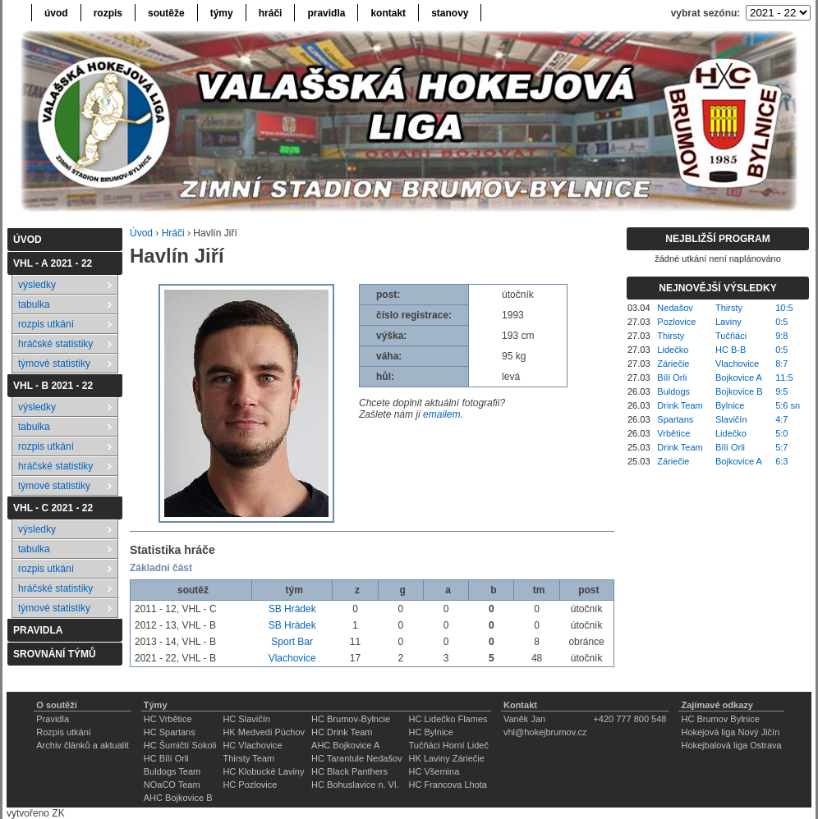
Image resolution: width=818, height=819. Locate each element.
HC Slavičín (246, 719)
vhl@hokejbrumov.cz (544, 732)
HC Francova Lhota (448, 784)
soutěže (166, 13)
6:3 (781, 461)
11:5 (784, 377)
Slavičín (731, 419)
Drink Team (679, 405)
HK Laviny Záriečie (447, 758)
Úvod (141, 233)
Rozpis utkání (63, 732)
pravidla (326, 13)
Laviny (728, 322)
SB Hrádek (292, 609)
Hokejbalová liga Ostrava (731, 745)
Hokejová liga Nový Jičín (730, 732)
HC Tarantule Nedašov (356, 758)
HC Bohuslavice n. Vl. (354, 784)
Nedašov (674, 308)
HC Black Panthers (349, 771)
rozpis (108, 13)
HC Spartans (169, 732)
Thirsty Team (248, 758)
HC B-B (730, 350)
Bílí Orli (672, 377)
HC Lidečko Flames (448, 719)
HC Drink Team (341, 732)
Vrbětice (673, 433)
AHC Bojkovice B (178, 798)
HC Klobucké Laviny (263, 771)
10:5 (784, 308)
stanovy (449, 13)
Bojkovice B (738, 391)
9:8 (781, 336)
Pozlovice (676, 322)
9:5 (781, 391)
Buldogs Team (172, 771)
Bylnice (729, 405)
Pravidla (52, 719)
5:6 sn (787, 405)
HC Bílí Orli (166, 758)
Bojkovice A (738, 377)
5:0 (781, 433)
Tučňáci (731, 336)
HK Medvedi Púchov (264, 732)
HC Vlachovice (252, 745)
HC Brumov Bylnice (720, 719)
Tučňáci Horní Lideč (449, 745)
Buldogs (673, 391)
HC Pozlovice (250, 784)
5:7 (781, 447)
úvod (56, 13)
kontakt (388, 13)
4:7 (781, 419)
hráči (271, 13)
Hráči (173, 233)
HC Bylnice (431, 732)
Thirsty (728, 308)
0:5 (781, 322)
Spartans (675, 419)
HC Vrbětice (168, 719)
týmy (221, 13)
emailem (441, 414)
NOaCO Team (172, 784)
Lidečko (672, 350)
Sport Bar (292, 641)
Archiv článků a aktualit (82, 745)
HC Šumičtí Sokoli (180, 745)
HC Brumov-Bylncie (350, 719)
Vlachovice (292, 658)
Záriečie (673, 363)
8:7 (781, 363)
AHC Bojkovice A (345, 745)
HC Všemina (434, 771)
